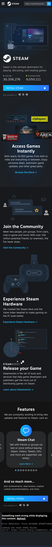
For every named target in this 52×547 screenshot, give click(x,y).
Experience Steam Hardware (19, 321)
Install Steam (14, 88)
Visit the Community (14, 247)
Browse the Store (25, 172)
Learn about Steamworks (17, 389)
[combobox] (35, 4)
